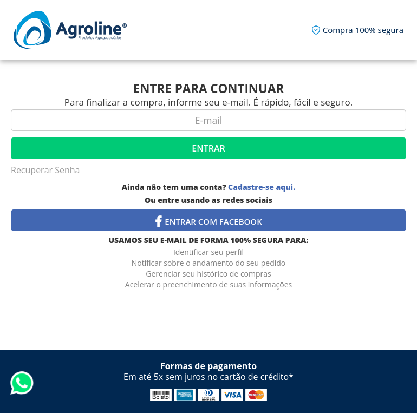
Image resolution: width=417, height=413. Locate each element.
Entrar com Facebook (208, 222)
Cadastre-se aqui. (261, 187)
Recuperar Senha (45, 169)
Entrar (208, 148)
